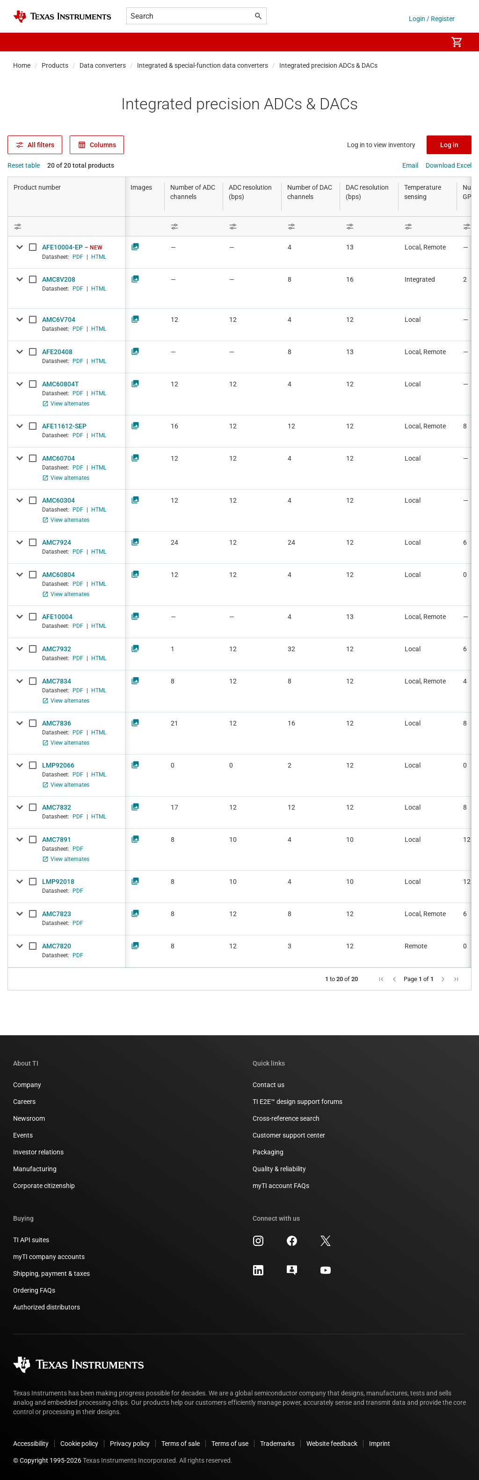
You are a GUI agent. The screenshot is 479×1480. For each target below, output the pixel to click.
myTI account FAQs (281, 1185)
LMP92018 (58, 881)
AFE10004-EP (62, 247)
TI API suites (31, 1240)
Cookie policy (79, 1443)
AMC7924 (56, 542)
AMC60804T (60, 384)
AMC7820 (56, 946)
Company (27, 1085)
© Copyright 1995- (47, 1460)
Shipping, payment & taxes (51, 1273)
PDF (78, 257)
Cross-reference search (286, 1118)
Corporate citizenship (44, 1185)
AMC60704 (58, 458)
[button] (22, 42)
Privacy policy (130, 1443)
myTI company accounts (49, 1256)
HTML (98, 257)
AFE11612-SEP (64, 426)
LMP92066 (58, 765)
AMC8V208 (58, 279)
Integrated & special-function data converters (202, 65)
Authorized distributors (46, 1307)
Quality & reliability (279, 1169)
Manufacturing (35, 1169)
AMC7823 (56, 914)
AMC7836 (56, 723)
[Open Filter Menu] (66, 226)
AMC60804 (58, 574)
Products (55, 65)
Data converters (103, 65)
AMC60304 (58, 500)
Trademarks (277, 1443)
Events (23, 1135)
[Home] (62, 16)
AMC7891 (56, 839)
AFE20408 (57, 352)
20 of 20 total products (80, 165)
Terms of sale (180, 1443)
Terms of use (229, 1443)
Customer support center (289, 1135)
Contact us (268, 1085)
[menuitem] (430, 42)
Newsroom (29, 1118)
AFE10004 (57, 616)
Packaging (268, 1152)
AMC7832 (56, 807)
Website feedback (331, 1443)
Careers (24, 1101)
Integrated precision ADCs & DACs (328, 65)
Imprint (379, 1443)
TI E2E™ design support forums (297, 1101)
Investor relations (38, 1152)
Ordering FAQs (34, 1290)
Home (21, 65)
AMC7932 (56, 649)
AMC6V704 (58, 319)
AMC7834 (56, 681)
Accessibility (31, 1443)
